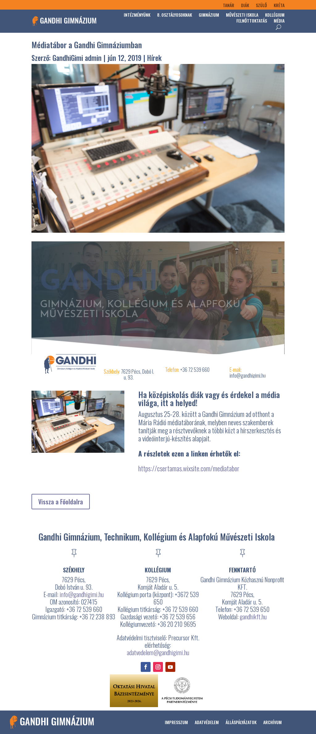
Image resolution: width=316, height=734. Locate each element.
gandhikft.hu (253, 616)
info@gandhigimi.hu (82, 594)
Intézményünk (137, 15)
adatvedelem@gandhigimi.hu (158, 652)
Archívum (272, 722)
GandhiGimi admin (77, 58)
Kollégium (275, 15)
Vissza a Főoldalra (60, 501)
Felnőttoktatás (251, 21)
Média (279, 21)
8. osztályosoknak (174, 15)
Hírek (154, 58)
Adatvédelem (207, 722)
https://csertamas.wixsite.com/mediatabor (188, 468)
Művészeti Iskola (242, 15)
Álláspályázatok (241, 722)
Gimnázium (209, 15)
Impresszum (176, 722)
